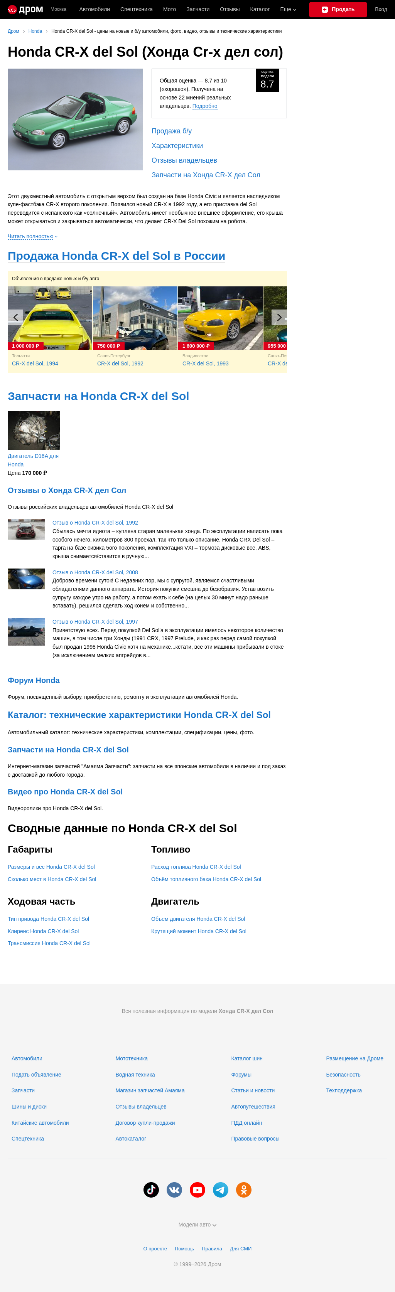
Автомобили (94, 9)
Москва (58, 9)
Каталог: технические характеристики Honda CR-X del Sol (139, 715)
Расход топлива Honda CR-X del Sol (196, 867)
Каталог (260, 9)
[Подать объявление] (338, 9)
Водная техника (135, 1075)
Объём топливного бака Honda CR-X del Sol (206, 879)
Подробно (205, 106)
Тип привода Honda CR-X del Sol (48, 919)
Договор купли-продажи (145, 1123)
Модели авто (198, 1224)
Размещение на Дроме (354, 1058)
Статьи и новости (253, 1090)
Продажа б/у (172, 131)
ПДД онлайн (246, 1123)
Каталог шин (247, 1058)
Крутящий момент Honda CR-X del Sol (198, 931)
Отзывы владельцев (184, 160)
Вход (381, 9)
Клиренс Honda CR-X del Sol (43, 931)
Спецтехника (28, 1139)
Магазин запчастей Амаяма (149, 1090)
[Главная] (25, 9)
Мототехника (131, 1058)
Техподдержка (344, 1090)
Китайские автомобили (40, 1123)
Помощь (184, 1249)
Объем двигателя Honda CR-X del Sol (198, 919)
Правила (212, 1249)
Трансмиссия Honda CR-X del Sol (49, 943)
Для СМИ (241, 1249)
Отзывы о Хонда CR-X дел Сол (67, 490)
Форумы (241, 1075)
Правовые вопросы (255, 1139)
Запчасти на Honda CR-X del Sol (98, 396)
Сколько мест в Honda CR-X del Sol (52, 879)
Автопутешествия (253, 1107)
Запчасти (197, 9)
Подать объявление (36, 1075)
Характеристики (177, 146)
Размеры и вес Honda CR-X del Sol (51, 867)
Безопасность (343, 1075)
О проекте (155, 1249)
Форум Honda (34, 680)
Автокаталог (130, 1139)
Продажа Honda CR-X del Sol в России (116, 255)
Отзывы (230, 9)
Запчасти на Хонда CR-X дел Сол (206, 175)
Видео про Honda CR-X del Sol (65, 791)
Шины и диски (29, 1107)
